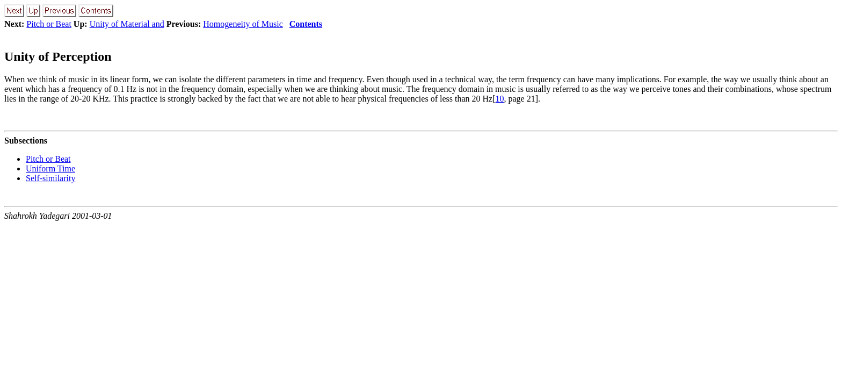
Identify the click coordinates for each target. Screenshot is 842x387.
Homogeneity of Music (242, 23)
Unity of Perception (58, 56)
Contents (305, 23)
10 (500, 98)
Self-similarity (50, 178)
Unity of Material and (127, 23)
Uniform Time (50, 168)
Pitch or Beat (48, 23)
